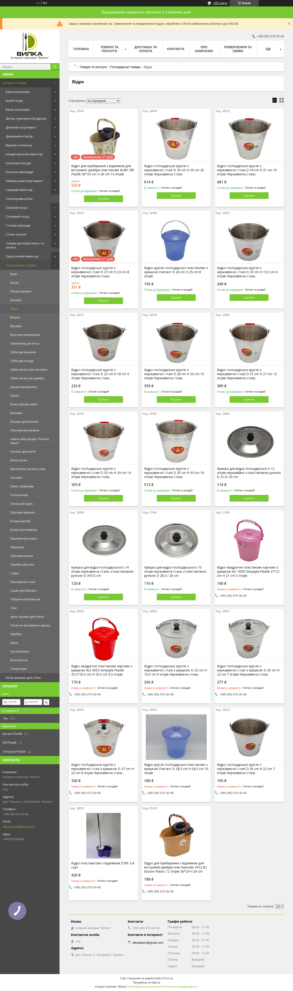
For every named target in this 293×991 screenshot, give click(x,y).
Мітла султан (18, 460)
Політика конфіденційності (181, 986)
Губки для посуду (21, 361)
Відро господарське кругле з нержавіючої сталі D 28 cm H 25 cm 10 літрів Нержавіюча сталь (174, 374)
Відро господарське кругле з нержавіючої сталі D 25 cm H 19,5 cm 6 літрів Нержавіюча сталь (247, 272)
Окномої (16, 478)
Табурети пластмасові (25, 599)
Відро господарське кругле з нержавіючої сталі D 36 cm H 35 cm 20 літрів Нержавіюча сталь (174, 170)
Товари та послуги (109, 49)
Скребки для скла (22, 564)
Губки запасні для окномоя (28, 369)
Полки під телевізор (23, 530)
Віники (15, 317)
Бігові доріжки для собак (23, 678)
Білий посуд (14, 101)
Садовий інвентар (19, 190)
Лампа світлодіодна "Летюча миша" (29, 441)
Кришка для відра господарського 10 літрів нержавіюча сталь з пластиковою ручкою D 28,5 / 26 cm (175, 571)
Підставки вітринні (22, 512)
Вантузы (16, 300)
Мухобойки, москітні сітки (27, 469)
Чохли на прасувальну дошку (30, 625)
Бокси (14, 283)
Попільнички (19, 495)
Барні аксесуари (18, 92)
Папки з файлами (22, 486)
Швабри (16, 634)
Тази (13, 608)
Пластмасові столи (22, 582)
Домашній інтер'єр (19, 136)
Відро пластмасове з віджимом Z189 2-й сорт (102, 865)
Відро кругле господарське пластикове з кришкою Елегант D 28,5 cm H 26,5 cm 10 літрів (176, 769)
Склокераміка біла (19, 199)
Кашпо (14, 396)
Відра (14, 309)
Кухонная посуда (18, 163)
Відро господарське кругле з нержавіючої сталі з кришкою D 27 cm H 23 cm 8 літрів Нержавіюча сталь (102, 769)
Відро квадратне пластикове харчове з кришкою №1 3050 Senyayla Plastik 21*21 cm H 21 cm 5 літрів (248, 571)
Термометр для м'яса (24, 343)
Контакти (175, 49)
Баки (13, 274)
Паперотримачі (20, 291)
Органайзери (19, 651)
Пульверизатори (21, 556)
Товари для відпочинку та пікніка (25, 245)
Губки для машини (23, 352)
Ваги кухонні (19, 660)
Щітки (14, 643)
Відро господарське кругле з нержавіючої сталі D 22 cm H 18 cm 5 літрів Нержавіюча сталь (100, 374)
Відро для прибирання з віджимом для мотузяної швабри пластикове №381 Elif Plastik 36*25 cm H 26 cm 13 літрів (102, 170)
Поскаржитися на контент (146, 986)
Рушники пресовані (23, 538)
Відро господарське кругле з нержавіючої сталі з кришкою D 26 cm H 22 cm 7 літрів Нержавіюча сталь (248, 670)
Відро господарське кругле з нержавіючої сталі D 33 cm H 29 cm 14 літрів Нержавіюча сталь (101, 473)
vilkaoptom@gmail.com (19, 827)
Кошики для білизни (24, 422)
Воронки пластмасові (25, 335)
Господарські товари (21, 265)
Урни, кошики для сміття (27, 617)
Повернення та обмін (238, 49)
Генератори (18, 669)
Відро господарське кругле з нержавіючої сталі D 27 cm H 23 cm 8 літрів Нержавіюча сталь (100, 272)
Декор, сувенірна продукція (26, 118)
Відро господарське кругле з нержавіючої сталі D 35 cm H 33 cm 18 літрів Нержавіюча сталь (174, 473)
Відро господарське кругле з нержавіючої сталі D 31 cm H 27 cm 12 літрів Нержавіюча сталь (247, 374)
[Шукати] (55, 66)
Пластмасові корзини (24, 430)
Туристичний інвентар (22, 256)
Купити (103, 199)
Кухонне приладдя (19, 172)
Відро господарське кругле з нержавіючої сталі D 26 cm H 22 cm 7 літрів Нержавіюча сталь (246, 769)
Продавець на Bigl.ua (146, 982)
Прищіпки (17, 547)
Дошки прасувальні (23, 387)
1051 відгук (220, 3)
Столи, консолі (16, 234)
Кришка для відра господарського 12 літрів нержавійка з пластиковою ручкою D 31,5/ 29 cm (249, 473)
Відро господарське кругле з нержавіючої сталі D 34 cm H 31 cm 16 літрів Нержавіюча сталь (247, 170)
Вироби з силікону (19, 145)
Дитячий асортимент (21, 127)
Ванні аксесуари (18, 109)
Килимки (16, 413)
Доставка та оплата (145, 49)
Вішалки (16, 326)
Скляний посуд (16, 208)
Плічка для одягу (21, 504)
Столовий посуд (17, 216)
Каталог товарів (15, 83)
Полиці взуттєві (20, 521)
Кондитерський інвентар (24, 154)
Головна (81, 49)
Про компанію (204, 49)
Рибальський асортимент (24, 181)
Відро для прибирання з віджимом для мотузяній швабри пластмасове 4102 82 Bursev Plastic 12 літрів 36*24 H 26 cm (175, 867)
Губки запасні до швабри (27, 378)
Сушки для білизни (23, 591)
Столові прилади (18, 225)
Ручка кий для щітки (23, 404)
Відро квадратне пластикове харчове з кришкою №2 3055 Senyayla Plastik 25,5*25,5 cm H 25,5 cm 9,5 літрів (101, 670)
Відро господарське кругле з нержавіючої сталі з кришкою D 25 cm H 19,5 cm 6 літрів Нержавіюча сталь (175, 670)
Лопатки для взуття (23, 452)
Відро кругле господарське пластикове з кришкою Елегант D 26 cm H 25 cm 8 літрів (176, 272)
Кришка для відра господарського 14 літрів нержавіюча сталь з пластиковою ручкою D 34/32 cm (102, 571)
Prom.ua (168, 978)
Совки (14, 573)
